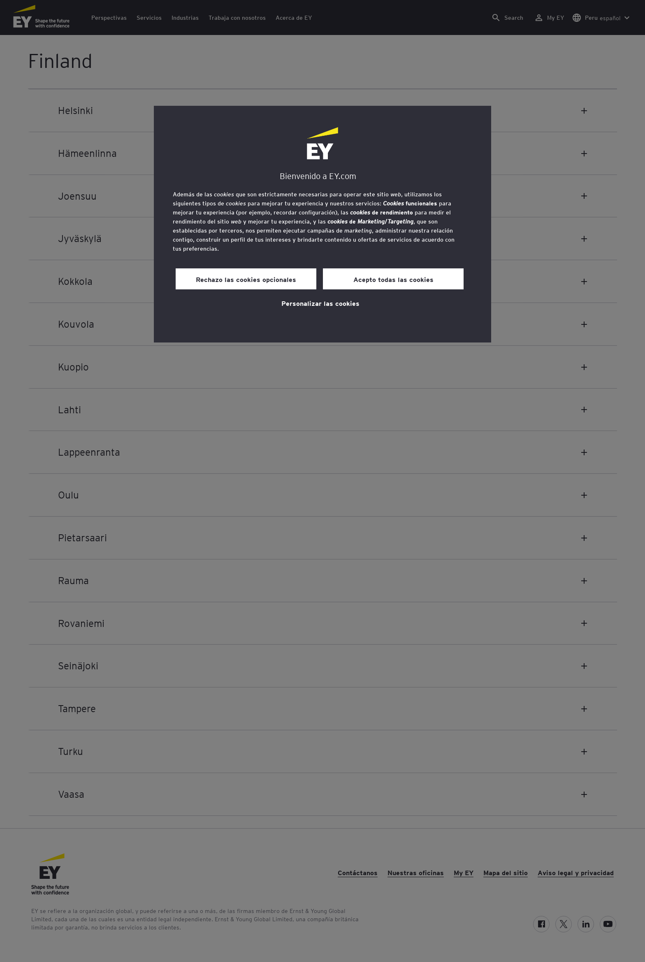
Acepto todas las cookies (393, 279)
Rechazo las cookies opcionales (246, 279)
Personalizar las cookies (320, 302)
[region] (322, 224)
